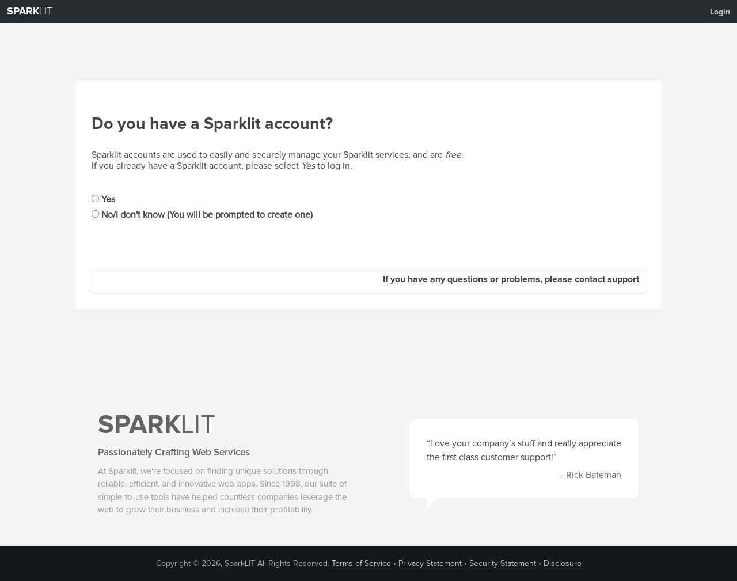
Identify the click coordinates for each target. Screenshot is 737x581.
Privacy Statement (430, 564)
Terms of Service (361, 564)
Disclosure (563, 564)
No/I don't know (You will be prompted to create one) (202, 214)
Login (720, 12)
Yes (103, 199)
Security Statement (502, 564)
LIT (29, 11)
